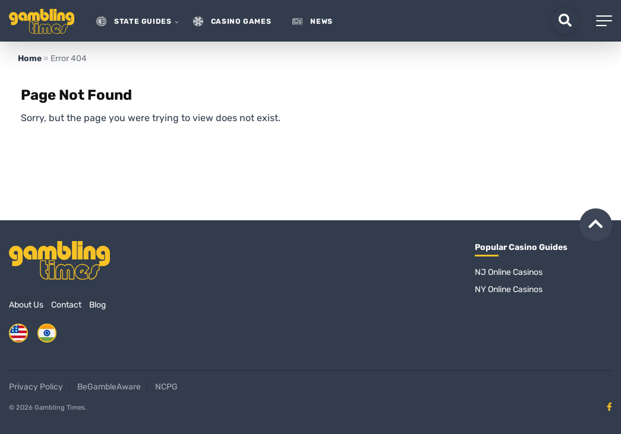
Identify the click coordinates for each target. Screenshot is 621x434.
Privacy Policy (36, 387)
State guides (143, 22)
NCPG (166, 387)
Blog (97, 305)
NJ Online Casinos (509, 272)
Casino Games (241, 22)
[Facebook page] (609, 407)
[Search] (565, 21)
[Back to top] (595, 224)
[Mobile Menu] (604, 21)
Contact (66, 305)
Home (30, 58)
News (321, 22)
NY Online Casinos (509, 289)
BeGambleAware (109, 387)
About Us (26, 305)
